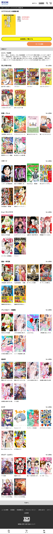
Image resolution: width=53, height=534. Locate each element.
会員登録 (41, 3)
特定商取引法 (20, 510)
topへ (26, 503)
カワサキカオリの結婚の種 (17, 7)
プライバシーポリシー (30, 510)
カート (26, 532)
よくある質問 (5, 510)
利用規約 (12, 510)
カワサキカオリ (25, 17)
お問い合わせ (41, 510)
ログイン (34, 3)
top (2, 7)
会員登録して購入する (26, 39)
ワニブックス (25, 19)
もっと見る (49, 65)
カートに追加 (39, 44)
